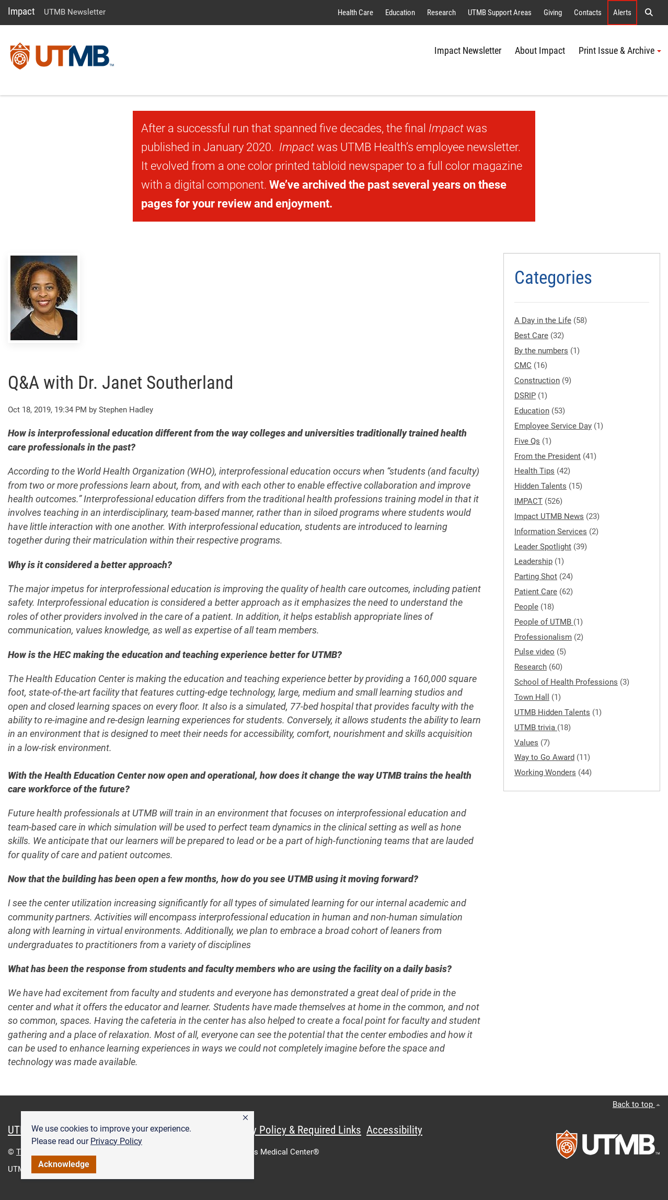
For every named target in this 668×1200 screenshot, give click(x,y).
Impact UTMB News (549, 516)
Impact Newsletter (467, 50)
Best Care (531, 335)
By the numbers (541, 350)
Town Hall (531, 697)
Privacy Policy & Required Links (293, 1130)
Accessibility (394, 1130)
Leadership (533, 561)
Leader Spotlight (542, 546)
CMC (523, 365)
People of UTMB (543, 622)
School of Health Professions (566, 682)
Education (400, 12)
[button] (245, 1118)
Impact (21, 11)
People (526, 606)
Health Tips (534, 471)
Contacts (588, 12)
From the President (547, 456)
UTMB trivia (535, 727)
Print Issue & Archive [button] (620, 50)
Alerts (622, 12)
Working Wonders (545, 772)
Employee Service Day (553, 426)
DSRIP (525, 395)
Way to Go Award (544, 757)
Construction (537, 380)
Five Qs (527, 441)
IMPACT (528, 501)
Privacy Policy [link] (116, 1141)
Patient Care (535, 591)
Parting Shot (535, 576)
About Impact (540, 50)
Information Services (550, 531)
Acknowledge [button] (63, 1164)
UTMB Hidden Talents (552, 712)
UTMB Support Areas (500, 12)
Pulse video (534, 651)
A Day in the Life (542, 320)
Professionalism (543, 637)
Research (441, 12)
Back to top (636, 1104)
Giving (553, 12)
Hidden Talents (540, 486)
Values (526, 742)
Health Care (355, 12)
